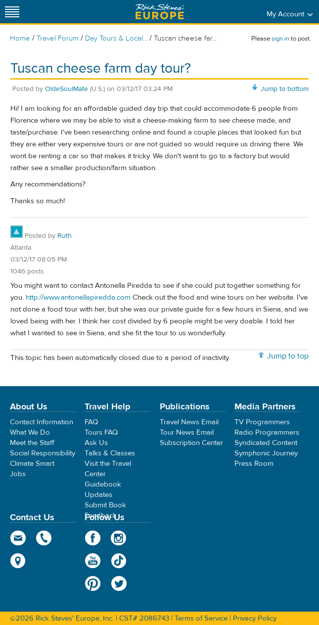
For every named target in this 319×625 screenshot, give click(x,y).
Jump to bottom (285, 89)
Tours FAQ (101, 432)
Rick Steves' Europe (159, 11)
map (18, 561)
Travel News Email (189, 422)
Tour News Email (187, 432)
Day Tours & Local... (116, 38)
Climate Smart (32, 463)
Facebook (93, 538)
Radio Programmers (266, 432)
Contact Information (41, 422)
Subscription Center (191, 442)
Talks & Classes (110, 453)
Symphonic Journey (266, 453)
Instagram (119, 538)
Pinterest (93, 583)
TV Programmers (262, 422)
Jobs (18, 474)
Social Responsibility (42, 453)
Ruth (64, 235)
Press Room (253, 463)
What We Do (30, 432)
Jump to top (288, 356)
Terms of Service (201, 618)
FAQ (91, 422)
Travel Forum (58, 38)
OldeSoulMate (66, 89)
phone (44, 538)
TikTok (119, 561)
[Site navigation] (12, 11)
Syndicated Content (265, 442)
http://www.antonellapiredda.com (78, 297)
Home (20, 38)
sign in (280, 39)
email (18, 538)
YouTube (93, 561)
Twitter (119, 583)
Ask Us (96, 442)
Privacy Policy (254, 618)
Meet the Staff (32, 442)
